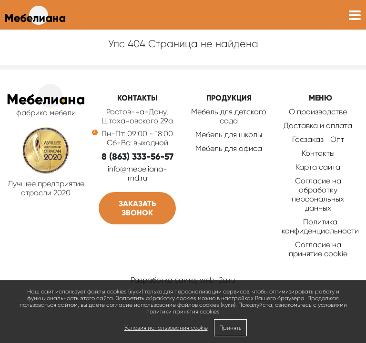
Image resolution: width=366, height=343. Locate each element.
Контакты (318, 153)
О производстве (318, 111)
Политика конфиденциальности (320, 226)
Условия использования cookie (166, 327)
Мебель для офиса (228, 148)
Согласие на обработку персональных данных (318, 194)
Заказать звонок (137, 208)
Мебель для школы (228, 134)
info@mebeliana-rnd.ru (137, 173)
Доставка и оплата (318, 125)
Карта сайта (317, 167)
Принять (230, 327)
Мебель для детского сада (228, 116)
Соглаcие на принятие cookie (318, 249)
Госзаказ (308, 139)
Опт (337, 139)
